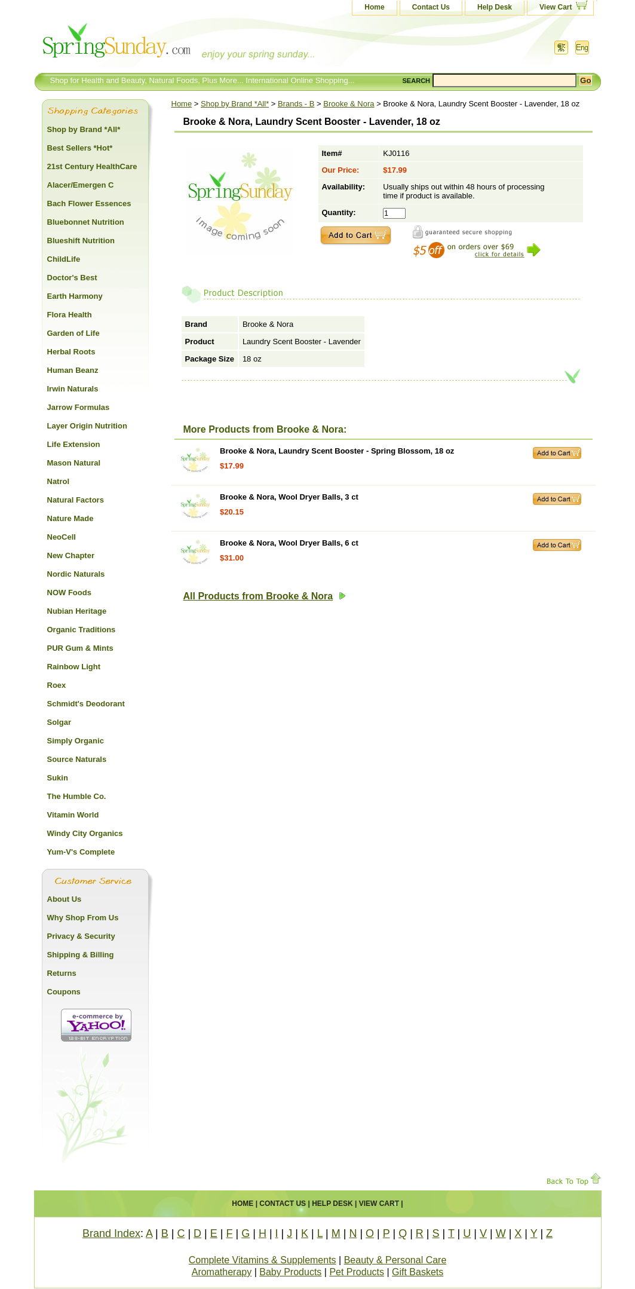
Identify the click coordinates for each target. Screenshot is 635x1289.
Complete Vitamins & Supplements (262, 1260)
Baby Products (290, 1272)
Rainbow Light (74, 666)
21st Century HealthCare (92, 166)
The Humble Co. (76, 796)
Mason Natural (74, 462)
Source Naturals (77, 759)
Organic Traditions (81, 629)
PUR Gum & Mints (80, 648)
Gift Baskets (417, 1272)
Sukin (57, 777)
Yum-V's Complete (81, 851)
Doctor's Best (72, 277)
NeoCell (61, 536)
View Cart (555, 7)
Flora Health (69, 314)
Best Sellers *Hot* (80, 147)
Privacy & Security (81, 936)
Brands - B (296, 103)
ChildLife (64, 259)
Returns (61, 973)
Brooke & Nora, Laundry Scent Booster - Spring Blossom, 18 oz (337, 450)
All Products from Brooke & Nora (264, 596)
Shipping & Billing (80, 954)
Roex (56, 685)
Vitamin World (73, 814)
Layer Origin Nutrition (87, 425)
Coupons (64, 991)
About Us (64, 899)
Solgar (59, 722)
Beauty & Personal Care (395, 1260)
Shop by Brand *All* (235, 103)
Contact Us (431, 7)
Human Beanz (73, 370)
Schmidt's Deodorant (86, 703)
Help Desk (494, 7)
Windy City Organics (85, 833)
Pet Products (356, 1272)
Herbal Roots (71, 351)
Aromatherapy (222, 1272)
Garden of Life (73, 333)
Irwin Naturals (73, 388)
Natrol (58, 481)
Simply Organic (75, 740)
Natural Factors (75, 499)
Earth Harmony (75, 296)
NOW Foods (69, 592)
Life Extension (73, 444)
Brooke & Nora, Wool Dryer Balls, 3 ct (289, 496)
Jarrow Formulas (78, 407)
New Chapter (70, 555)
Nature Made (70, 518)
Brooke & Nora (348, 103)
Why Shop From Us (83, 917)
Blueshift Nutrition (81, 240)
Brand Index (111, 1233)
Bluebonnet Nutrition (85, 222)
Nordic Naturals (76, 574)
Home (374, 7)
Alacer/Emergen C (80, 184)
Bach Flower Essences (89, 203)
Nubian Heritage (77, 611)
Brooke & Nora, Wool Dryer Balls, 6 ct (289, 542)
